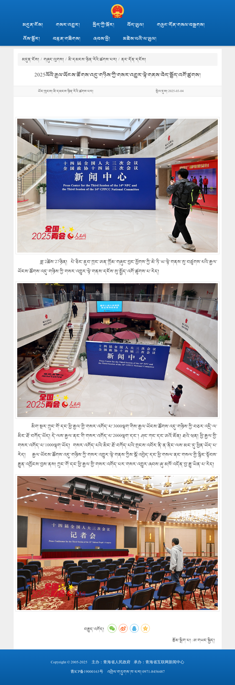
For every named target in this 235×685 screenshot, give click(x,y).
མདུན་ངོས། (32, 25)
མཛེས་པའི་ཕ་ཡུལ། (139, 39)
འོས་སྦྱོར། (31, 39)
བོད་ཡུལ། (135, 25)
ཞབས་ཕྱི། (101, 39)
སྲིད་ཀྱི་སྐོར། (103, 25)
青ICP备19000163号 (86, 672)
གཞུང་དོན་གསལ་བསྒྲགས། (181, 25)
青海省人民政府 (116, 662)
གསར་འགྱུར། (68, 25)
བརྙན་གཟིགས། (66, 39)
